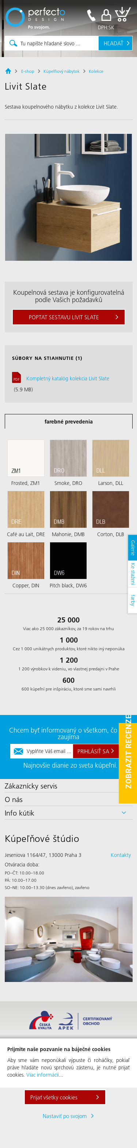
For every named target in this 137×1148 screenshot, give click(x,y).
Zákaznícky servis (31, 785)
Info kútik (19, 812)
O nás (14, 799)
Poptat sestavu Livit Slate (64, 317)
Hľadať (113, 43)
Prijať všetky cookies (53, 1097)
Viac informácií (42, 1075)
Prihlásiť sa (93, 751)
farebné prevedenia (69, 421)
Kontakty (121, 855)
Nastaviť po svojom (65, 1115)
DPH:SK (106, 27)
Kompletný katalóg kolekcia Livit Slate (67, 378)
